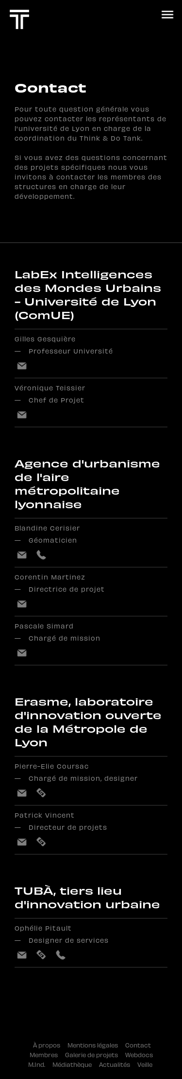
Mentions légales (96, 1044)
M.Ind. (40, 1064)
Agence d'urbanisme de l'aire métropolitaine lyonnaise (87, 483)
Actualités (118, 1064)
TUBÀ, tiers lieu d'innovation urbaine (87, 897)
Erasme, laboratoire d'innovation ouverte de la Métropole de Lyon (88, 721)
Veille (147, 1064)
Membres (47, 1054)
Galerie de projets (95, 1054)
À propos (48, 1044)
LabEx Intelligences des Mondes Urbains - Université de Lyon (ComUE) (88, 294)
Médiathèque (75, 1064)
